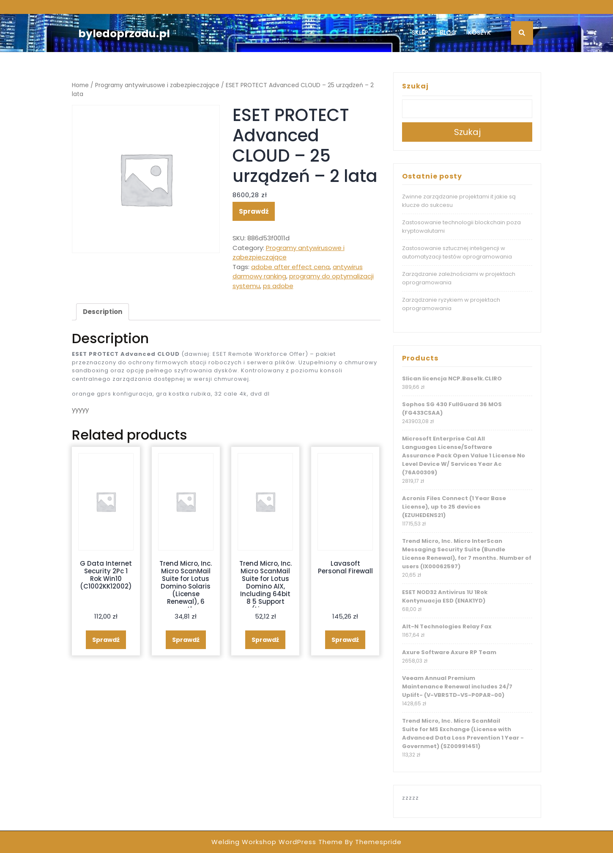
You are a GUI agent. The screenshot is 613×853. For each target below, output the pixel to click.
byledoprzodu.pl (124, 33)
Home (80, 85)
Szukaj (415, 86)
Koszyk (479, 32)
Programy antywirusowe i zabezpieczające (157, 85)
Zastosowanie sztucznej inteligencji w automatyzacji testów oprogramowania (457, 252)
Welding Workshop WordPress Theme (277, 841)
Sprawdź (253, 211)
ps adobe (278, 285)
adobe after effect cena (290, 266)
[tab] (102, 311)
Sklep (420, 32)
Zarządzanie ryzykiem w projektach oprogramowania (451, 304)
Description (102, 311)
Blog (448, 32)
